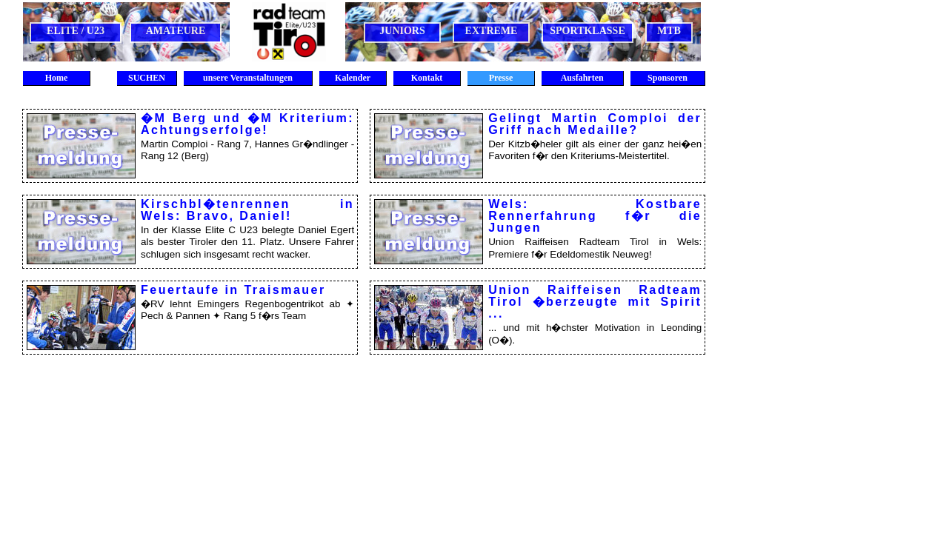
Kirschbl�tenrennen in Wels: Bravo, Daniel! (247, 209)
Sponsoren (667, 78)
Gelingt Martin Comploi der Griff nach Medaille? (595, 123)
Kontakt (427, 78)
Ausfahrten (582, 78)
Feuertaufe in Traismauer (233, 289)
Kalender (353, 78)
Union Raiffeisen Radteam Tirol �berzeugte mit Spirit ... (595, 301)
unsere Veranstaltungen (248, 78)
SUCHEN (146, 78)
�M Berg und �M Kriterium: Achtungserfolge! (247, 123)
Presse (501, 78)
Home (56, 78)
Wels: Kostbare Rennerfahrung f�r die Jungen (595, 215)
